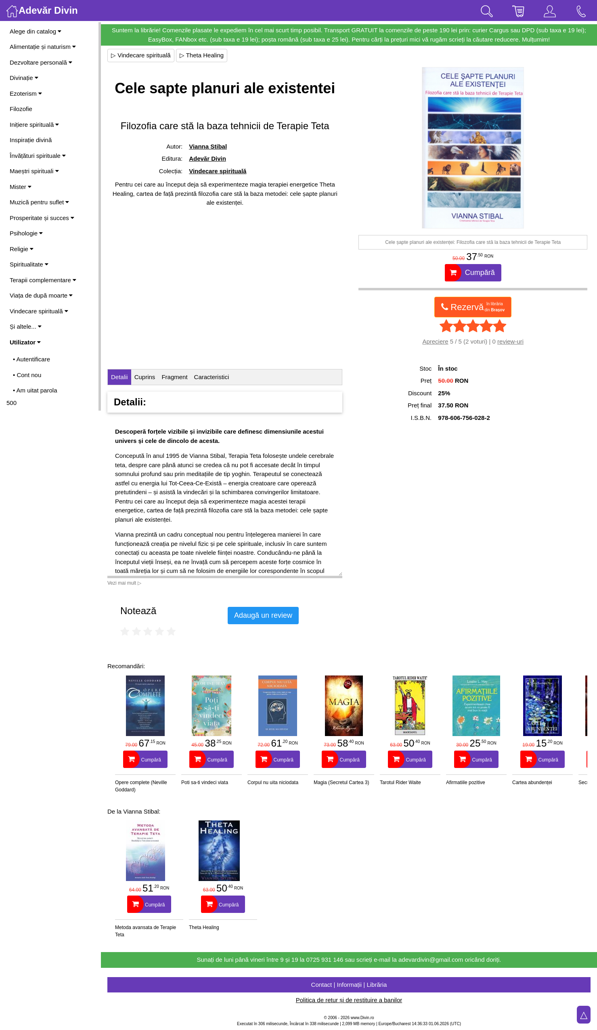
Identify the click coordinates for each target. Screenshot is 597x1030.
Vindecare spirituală (39, 311)
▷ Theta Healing (202, 55)
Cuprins (144, 376)
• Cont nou (27, 374)
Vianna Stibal (208, 146)
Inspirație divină (31, 139)
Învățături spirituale (38, 155)
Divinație (24, 77)
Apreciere (435, 341)
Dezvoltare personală (41, 62)
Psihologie (26, 233)
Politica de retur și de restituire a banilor (349, 999)
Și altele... (26, 326)
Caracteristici (211, 376)
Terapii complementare (43, 280)
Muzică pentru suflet (39, 202)
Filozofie (21, 108)
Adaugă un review (263, 615)
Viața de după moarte (41, 295)
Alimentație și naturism (43, 46)
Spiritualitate (29, 264)
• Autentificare (31, 359)
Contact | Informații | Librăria (349, 984)
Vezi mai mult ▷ (124, 583)
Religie (22, 248)
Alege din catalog (35, 31)
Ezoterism (26, 93)
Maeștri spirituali (34, 171)
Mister (20, 186)
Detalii (119, 376)
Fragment (174, 376)
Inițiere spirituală (34, 124)
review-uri (510, 341)
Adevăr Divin (207, 158)
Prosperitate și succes (42, 217)
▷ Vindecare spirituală (141, 55)
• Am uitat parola (35, 390)
